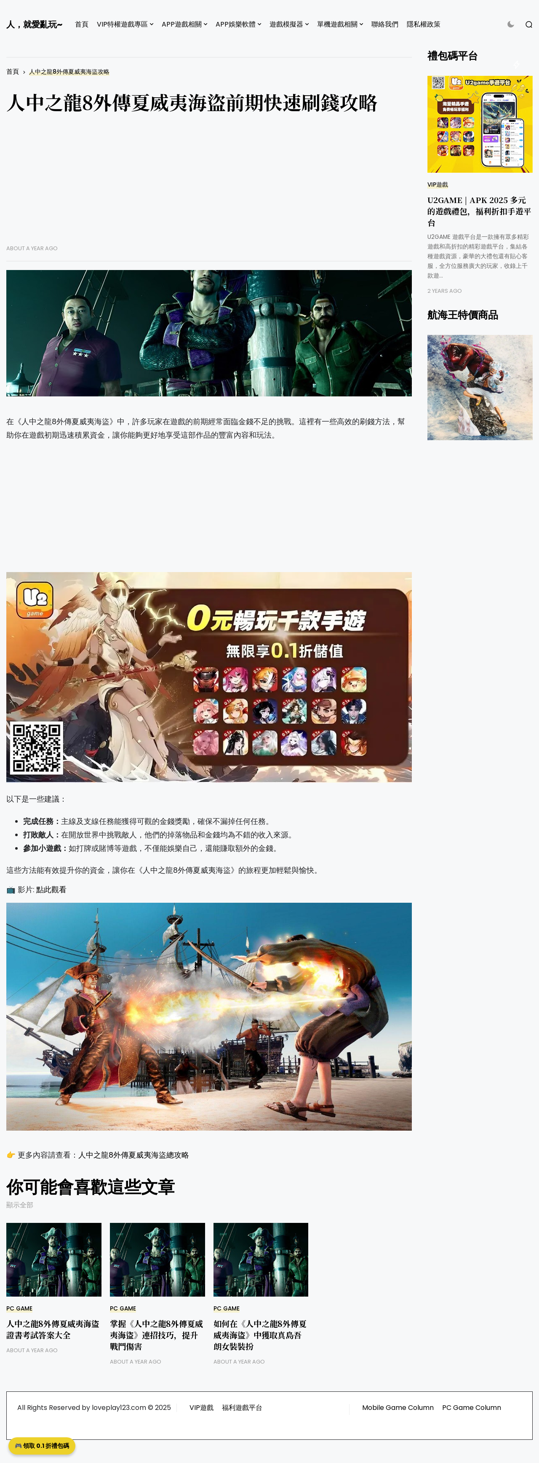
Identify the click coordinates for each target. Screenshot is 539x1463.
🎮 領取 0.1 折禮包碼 (42, 1446)
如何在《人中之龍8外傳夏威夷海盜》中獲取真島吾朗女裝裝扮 (260, 1335)
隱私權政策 (423, 24)
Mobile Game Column (398, 1407)
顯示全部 (19, 1205)
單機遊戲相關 (337, 24)
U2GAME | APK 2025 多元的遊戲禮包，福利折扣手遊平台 (479, 211)
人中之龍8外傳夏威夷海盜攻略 (69, 72)
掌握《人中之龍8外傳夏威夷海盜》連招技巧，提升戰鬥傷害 (156, 1335)
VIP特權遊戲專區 (122, 24)
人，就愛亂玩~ (34, 24)
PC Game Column (471, 1407)
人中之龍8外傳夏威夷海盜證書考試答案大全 (52, 1329)
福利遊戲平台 (242, 1407)
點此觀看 (51, 890)
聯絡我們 (384, 24)
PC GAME (19, 1309)
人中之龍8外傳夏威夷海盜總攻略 (133, 1155)
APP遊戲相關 (182, 24)
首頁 (81, 24)
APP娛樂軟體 (236, 24)
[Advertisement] (209, 186)
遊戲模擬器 (286, 24)
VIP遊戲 (437, 185)
